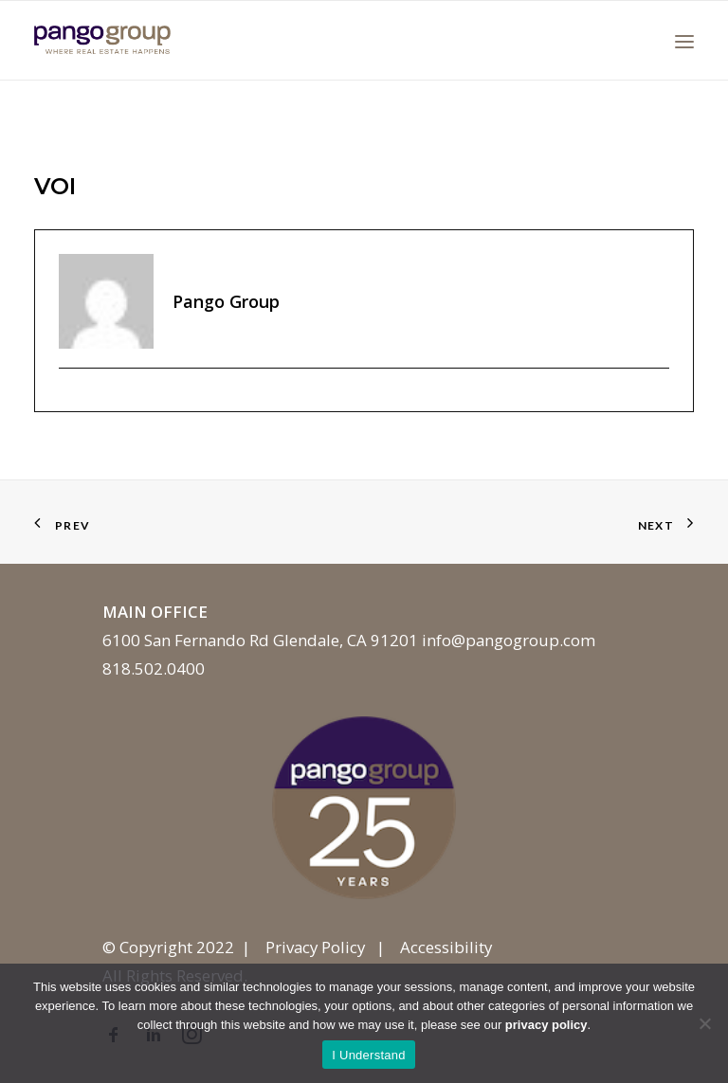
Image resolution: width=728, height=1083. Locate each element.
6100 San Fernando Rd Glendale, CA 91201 (260, 640)
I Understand (368, 1055)
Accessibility (446, 947)
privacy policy (546, 1025)
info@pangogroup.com (508, 640)
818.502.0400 (153, 668)
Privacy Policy (315, 947)
